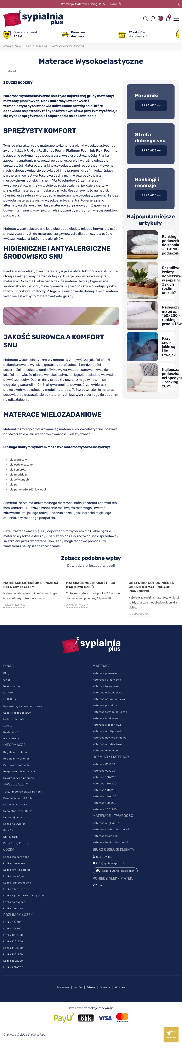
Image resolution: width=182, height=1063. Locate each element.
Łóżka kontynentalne (17, 869)
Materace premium (105, 705)
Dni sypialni (11, 836)
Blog (6, 673)
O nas (7, 679)
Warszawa (63, 987)
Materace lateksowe (106, 718)
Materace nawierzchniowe (109, 737)
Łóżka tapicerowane (16, 856)
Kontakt (8, 692)
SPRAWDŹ (151, 105)
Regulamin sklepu (15, 752)
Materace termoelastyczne (110, 711)
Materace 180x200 (104, 802)
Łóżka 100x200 (13, 935)
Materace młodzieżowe (108, 744)
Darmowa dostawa (15, 804)
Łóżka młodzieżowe (16, 889)
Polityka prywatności (16, 765)
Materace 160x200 (104, 796)
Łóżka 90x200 (12, 928)
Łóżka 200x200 (13, 967)
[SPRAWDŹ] (113, 4)
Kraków (78, 987)
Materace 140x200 (104, 790)
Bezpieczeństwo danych (19, 771)
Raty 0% (8, 830)
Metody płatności (14, 719)
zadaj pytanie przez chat (115, 871)
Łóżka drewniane (14, 863)
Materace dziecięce (105, 750)
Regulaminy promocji (17, 758)
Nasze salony (12, 686)
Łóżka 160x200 (13, 954)
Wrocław (120, 987)
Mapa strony (11, 738)
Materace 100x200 (104, 777)
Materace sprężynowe (107, 679)
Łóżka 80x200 (12, 922)
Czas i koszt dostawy (17, 712)
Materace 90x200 (104, 770)
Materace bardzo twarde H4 (110, 842)
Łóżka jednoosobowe (17, 882)
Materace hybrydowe (106, 686)
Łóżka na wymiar (14, 823)
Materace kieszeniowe (107, 724)
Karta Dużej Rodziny (16, 843)
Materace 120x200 (104, 783)
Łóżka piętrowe (13, 908)
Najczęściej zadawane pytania (22, 706)
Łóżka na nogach (14, 902)
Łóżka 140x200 (13, 947)
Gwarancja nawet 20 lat (18, 798)
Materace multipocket (107, 731)
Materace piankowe (105, 673)
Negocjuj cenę (12, 817)
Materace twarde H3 (106, 835)
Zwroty (7, 725)
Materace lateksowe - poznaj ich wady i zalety (30, 585)
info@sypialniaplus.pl (108, 863)
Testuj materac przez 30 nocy (22, 791)
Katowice (104, 987)
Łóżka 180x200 (13, 960)
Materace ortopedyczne (108, 692)
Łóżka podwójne (14, 876)
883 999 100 (102, 856)
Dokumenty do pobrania (19, 778)
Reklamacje (10, 732)
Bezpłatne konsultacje (18, 811)
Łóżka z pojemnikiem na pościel (24, 895)
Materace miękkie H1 (106, 823)
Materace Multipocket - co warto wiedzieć (90, 585)
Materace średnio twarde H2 (111, 829)
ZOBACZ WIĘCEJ (14, 605)
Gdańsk (91, 987)
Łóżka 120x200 (13, 941)
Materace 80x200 (104, 764)
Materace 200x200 (105, 809)
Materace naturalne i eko (109, 699)
